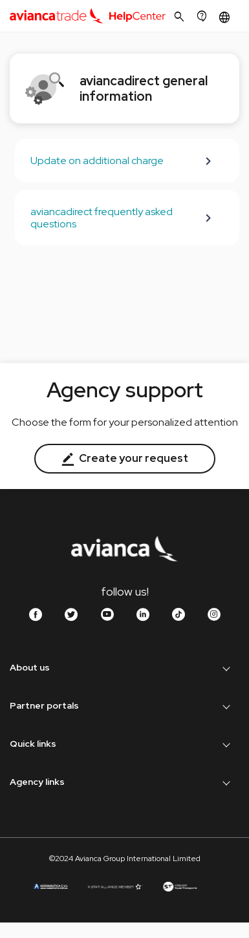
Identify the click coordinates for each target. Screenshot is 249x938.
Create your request (124, 458)
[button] (226, 17)
